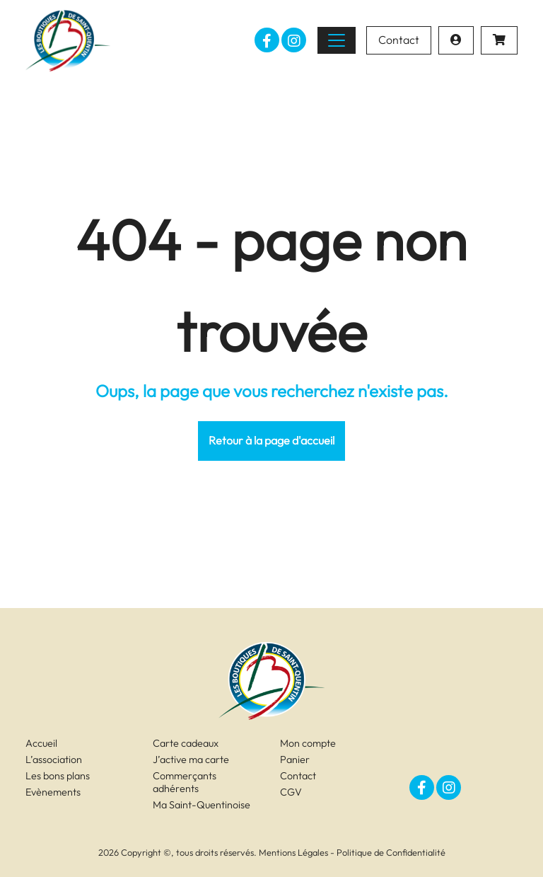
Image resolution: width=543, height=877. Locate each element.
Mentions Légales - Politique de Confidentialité (352, 852)
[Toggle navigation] (336, 40)
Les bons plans (57, 775)
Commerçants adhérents (184, 782)
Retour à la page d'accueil (271, 440)
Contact (398, 40)
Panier (295, 759)
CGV (291, 792)
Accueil (41, 743)
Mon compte (308, 743)
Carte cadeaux (185, 743)
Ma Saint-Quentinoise (201, 804)
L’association (53, 759)
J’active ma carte (191, 759)
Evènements (53, 792)
